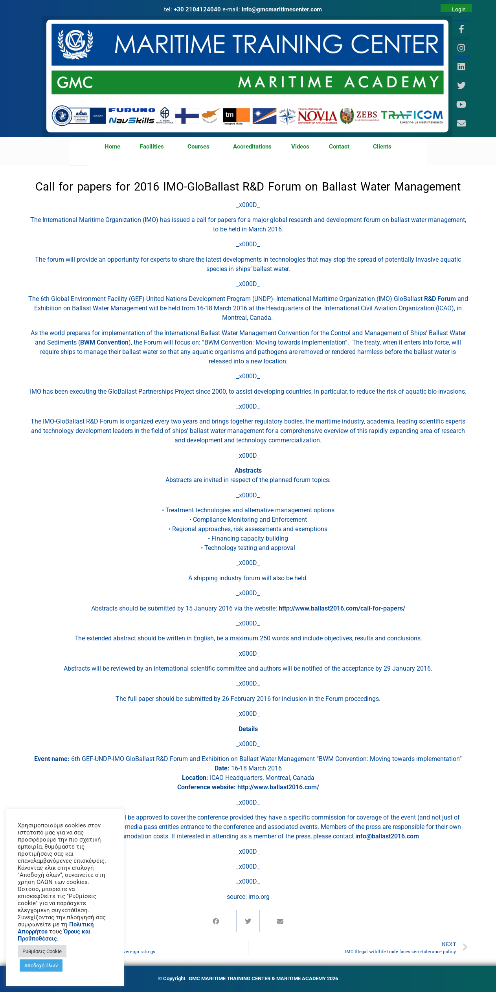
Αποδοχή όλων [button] (41, 965)
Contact (341, 147)
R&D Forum (440, 299)
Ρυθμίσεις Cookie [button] (42, 951)
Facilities (154, 147)
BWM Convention (104, 342)
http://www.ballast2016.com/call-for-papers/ (342, 608)
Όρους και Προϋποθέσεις (54, 935)
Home (112, 146)
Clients (382, 146)
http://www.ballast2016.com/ (278, 787)
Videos (300, 146)
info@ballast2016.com (387, 836)
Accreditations (252, 146)
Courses (200, 147)
